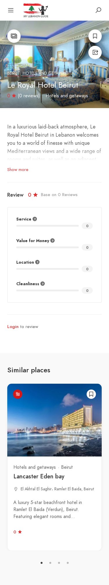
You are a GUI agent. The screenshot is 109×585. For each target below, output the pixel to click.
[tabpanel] (54, 467)
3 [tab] (59, 563)
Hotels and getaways (46, 73)
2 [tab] (50, 563)
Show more (17, 169)
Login (13, 326)
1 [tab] (41, 563)
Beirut (13, 73)
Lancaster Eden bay (38, 476)
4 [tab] (68, 563)
